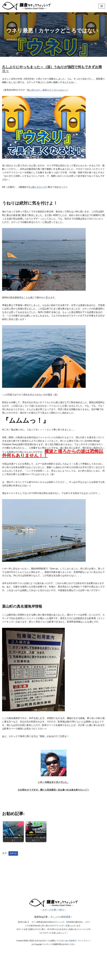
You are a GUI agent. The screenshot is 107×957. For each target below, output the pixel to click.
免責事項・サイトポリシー (80, 946)
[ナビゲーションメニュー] (101, 6)
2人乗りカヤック (37, 188)
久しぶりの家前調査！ (61, 922)
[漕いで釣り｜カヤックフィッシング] (53, 911)
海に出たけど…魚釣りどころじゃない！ (47, 90)
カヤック (13, 858)
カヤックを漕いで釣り (53, 915)
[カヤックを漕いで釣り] (26, 6)
